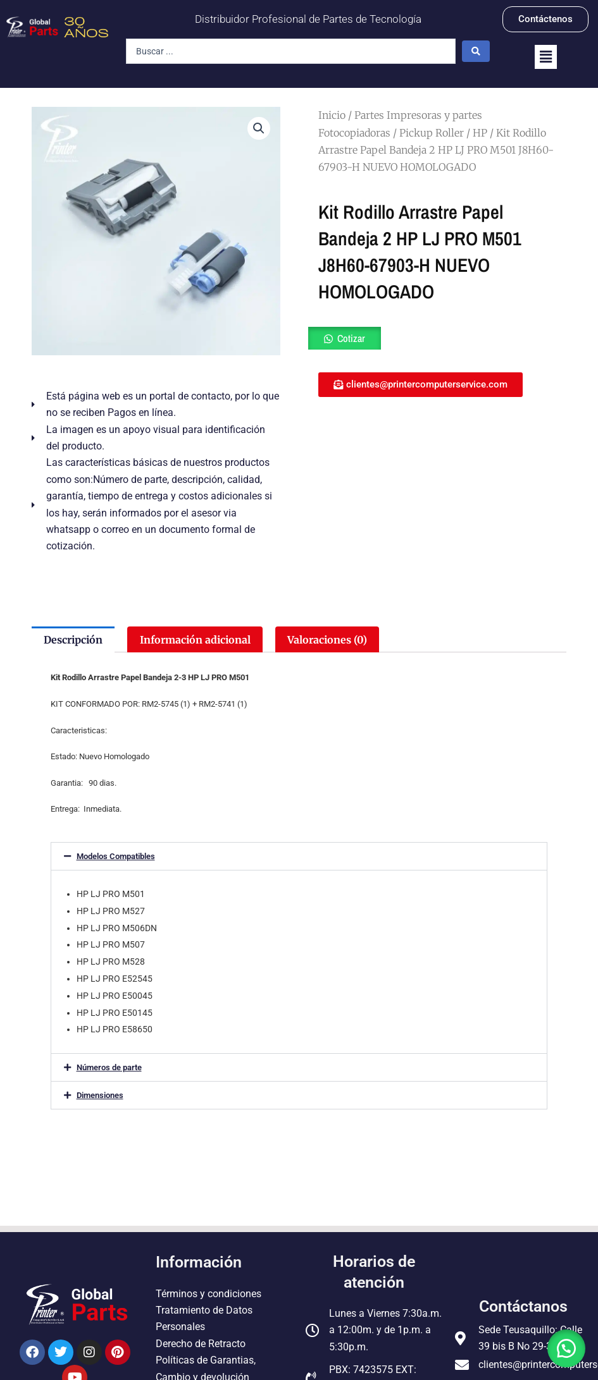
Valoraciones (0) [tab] (327, 639)
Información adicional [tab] (195, 639)
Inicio (332, 115)
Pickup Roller (431, 132)
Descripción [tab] (73, 639)
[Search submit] (476, 51)
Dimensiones (100, 1095)
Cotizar (351, 338)
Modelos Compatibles (116, 856)
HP (480, 132)
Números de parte (109, 1067)
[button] (545, 57)
